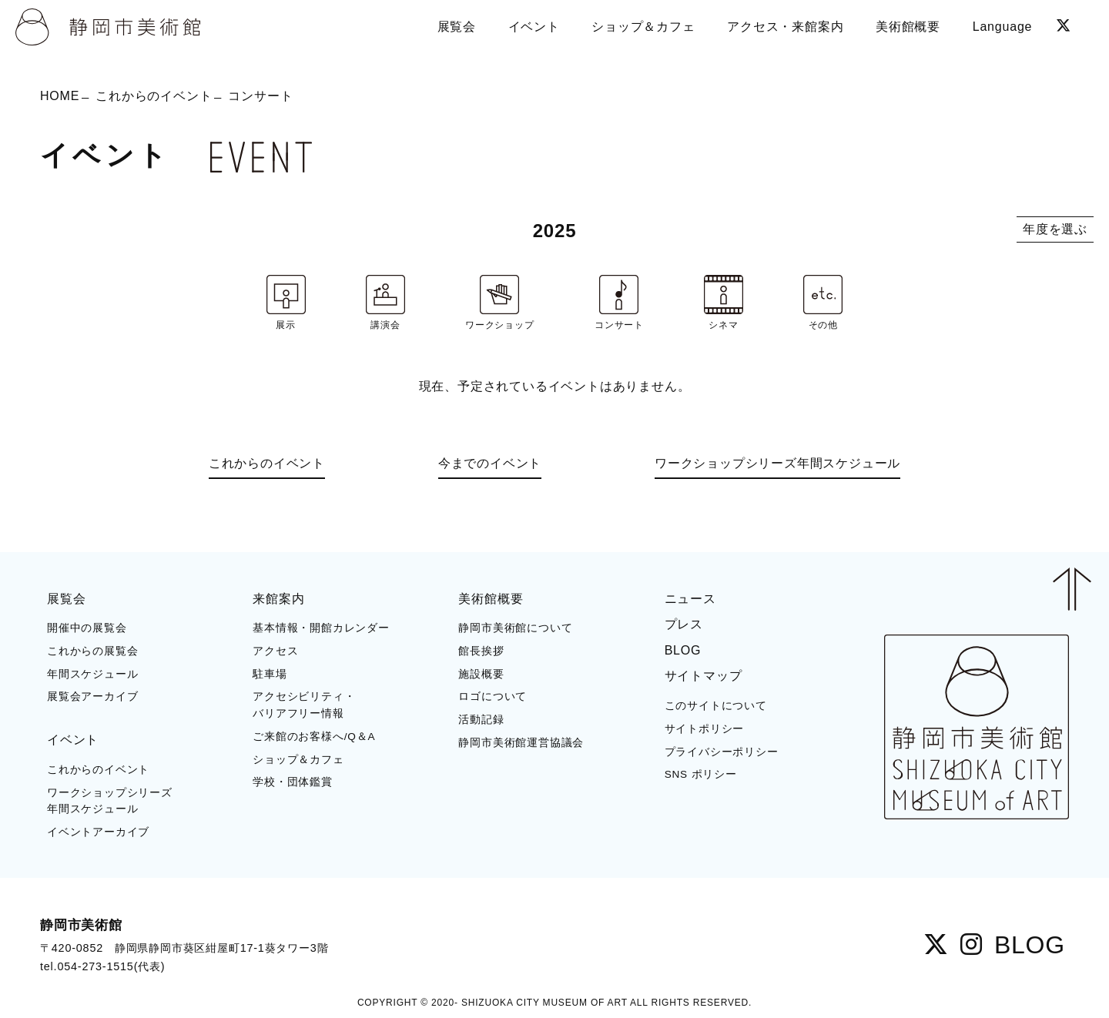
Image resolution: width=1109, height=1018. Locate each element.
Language (1003, 26)
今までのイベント (489, 463)
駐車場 (269, 674)
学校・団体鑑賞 (293, 782)
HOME (59, 95)
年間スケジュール (92, 674)
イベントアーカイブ (98, 832)
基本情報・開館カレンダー (321, 628)
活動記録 (481, 719)
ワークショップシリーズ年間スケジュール (777, 463)
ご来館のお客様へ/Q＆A (314, 736)
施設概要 (481, 674)
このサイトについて (716, 706)
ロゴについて (492, 696)
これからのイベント (153, 95)
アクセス (275, 651)
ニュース (690, 598)
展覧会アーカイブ (92, 696)
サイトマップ (703, 675)
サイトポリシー (705, 729)
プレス (684, 624)
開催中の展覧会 (87, 628)
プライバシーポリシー (722, 752)
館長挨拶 (481, 651)
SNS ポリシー (701, 774)
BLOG (683, 650)
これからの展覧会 (92, 651)
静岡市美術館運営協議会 (521, 742)
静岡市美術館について (515, 628)
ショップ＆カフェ (298, 759)
